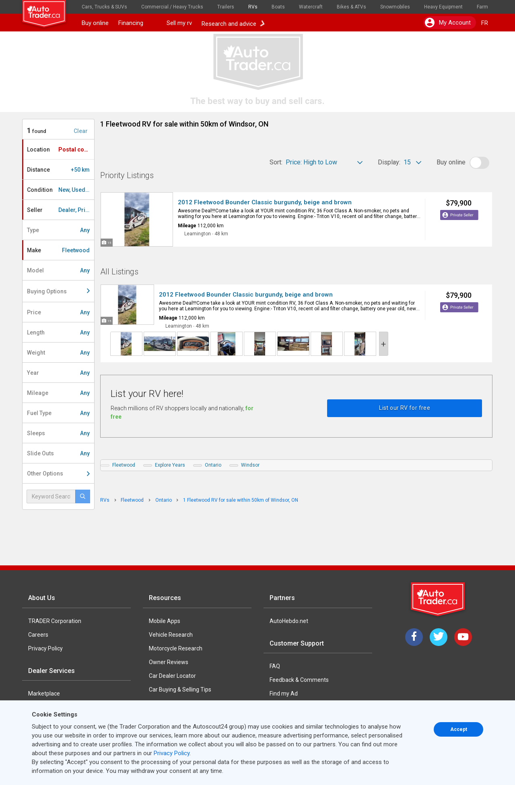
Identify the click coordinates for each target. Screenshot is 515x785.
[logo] (49, 10)
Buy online (95, 23)
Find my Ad (284, 693)
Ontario (213, 465)
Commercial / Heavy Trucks (172, 7)
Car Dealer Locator (172, 676)
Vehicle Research (171, 634)
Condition (60, 190)
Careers (38, 634)
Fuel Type (58, 413)
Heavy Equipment (443, 7)
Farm (482, 7)
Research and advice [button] (233, 23)
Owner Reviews (168, 662)
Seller (60, 210)
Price (58, 312)
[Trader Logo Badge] (438, 599)
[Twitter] (438, 637)
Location (60, 149)
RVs (253, 7)
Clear (81, 131)
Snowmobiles (395, 7)
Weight (58, 352)
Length (58, 332)
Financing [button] (137, 23)
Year (58, 373)
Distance (58, 169)
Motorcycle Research (175, 648)
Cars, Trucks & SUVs (104, 7)
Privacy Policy (45, 648)
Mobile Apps (164, 621)
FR (484, 23)
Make (58, 250)
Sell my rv (179, 23)
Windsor (250, 465)
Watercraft (311, 7)
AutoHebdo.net (289, 621)
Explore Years (170, 465)
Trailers (225, 7)
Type (58, 230)
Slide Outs (58, 453)
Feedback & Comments (299, 680)
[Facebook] (414, 637)
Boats (278, 7)
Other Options (58, 473)
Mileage (58, 393)
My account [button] (448, 22)
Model (58, 270)
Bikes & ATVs (351, 7)
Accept (458, 729)
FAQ (275, 666)
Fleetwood (123, 465)
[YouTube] (463, 637)
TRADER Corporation (54, 621)
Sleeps (58, 433)
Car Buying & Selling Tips (180, 689)
